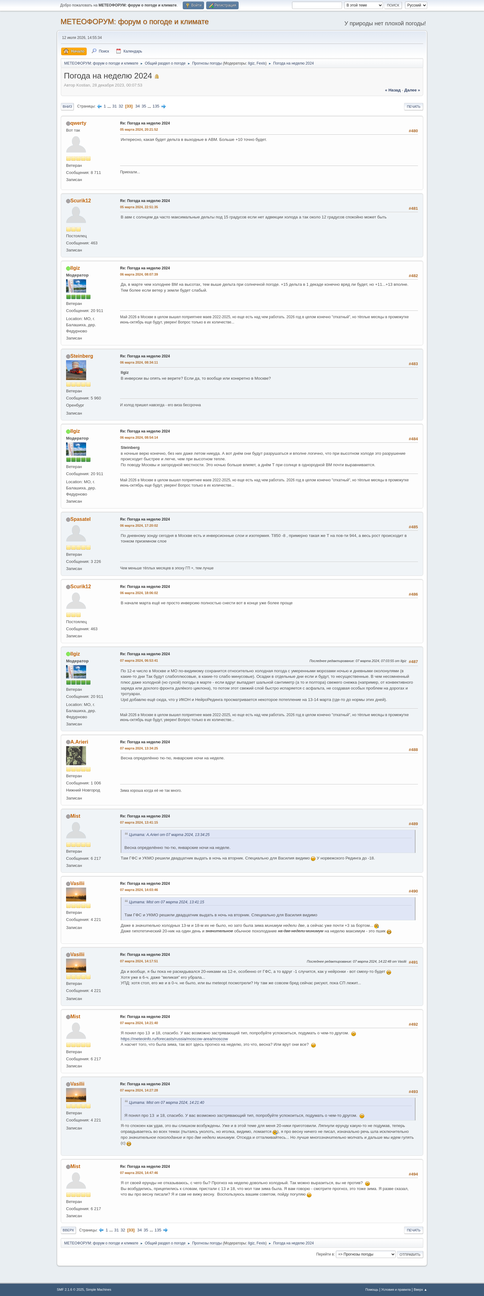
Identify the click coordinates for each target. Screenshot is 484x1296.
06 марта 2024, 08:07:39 (139, 274)
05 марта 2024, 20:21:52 (139, 129)
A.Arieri (79, 742)
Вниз (67, 106)
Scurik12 (80, 200)
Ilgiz (251, 63)
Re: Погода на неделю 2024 (145, 123)
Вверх (68, 1230)
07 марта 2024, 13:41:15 (139, 822)
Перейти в (325, 1254)
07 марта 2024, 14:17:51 (139, 961)
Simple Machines (98, 1289)
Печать (413, 106)
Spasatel (80, 519)
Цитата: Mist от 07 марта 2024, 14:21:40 (166, 1102)
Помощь (371, 1289)
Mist (75, 816)
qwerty (78, 123)
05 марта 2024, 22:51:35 (139, 207)
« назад (393, 90)
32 (121, 106)
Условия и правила (396, 1289)
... (109, 106)
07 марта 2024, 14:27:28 (139, 1090)
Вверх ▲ (420, 1289)
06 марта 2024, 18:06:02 (139, 593)
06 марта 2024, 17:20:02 (139, 525)
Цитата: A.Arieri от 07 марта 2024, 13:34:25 (169, 835)
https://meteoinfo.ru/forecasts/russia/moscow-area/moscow (174, 1038)
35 (144, 106)
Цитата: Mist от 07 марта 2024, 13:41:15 (166, 902)
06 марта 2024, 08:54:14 (139, 437)
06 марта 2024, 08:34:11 (139, 362)
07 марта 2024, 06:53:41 (139, 660)
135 (155, 106)
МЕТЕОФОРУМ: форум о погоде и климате (134, 21)
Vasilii (77, 883)
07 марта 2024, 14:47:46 (139, 1173)
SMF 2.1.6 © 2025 (70, 1289)
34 (137, 106)
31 (114, 106)
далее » (412, 90)
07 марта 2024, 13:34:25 (139, 748)
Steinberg (81, 356)
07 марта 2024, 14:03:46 (139, 890)
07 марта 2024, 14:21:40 (139, 1023)
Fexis (261, 63)
